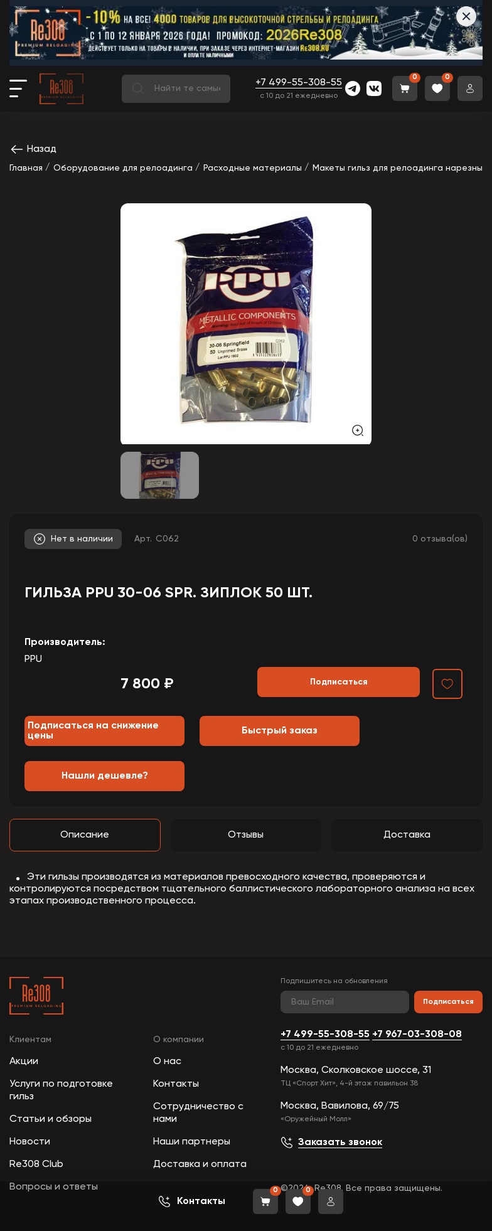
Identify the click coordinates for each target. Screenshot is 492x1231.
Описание (84, 835)
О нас (167, 1062)
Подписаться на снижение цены (93, 731)
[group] (246, 323)
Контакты (176, 1084)
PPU (33, 659)
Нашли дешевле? (105, 776)
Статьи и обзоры (50, 1119)
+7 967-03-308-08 (417, 1035)
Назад (32, 149)
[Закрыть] (466, 16)
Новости (29, 1142)
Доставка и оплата (200, 1164)
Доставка (406, 835)
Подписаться (448, 1002)
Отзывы (246, 835)
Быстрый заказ (280, 731)
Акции (23, 1062)
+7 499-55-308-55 (298, 83)
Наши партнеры (191, 1142)
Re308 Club (36, 1164)
